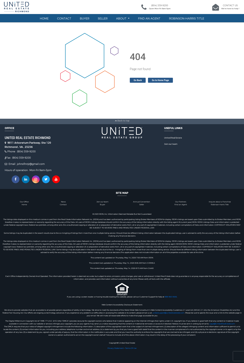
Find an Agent (149, 18)
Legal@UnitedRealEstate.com (222, 323)
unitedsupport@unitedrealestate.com (168, 313)
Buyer (84, 18)
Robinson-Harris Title (186, 18)
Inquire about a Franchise (220, 202)
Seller (103, 18)
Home (44, 18)
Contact (64, 18)
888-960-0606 (171, 297)
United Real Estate (173, 138)
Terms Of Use (130, 348)
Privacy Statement (116, 348)
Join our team (170, 144)
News (63, 202)
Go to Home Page (160, 80)
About (121, 18)
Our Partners (180, 202)
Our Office (24, 202)
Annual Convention (141, 202)
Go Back (138, 80)
